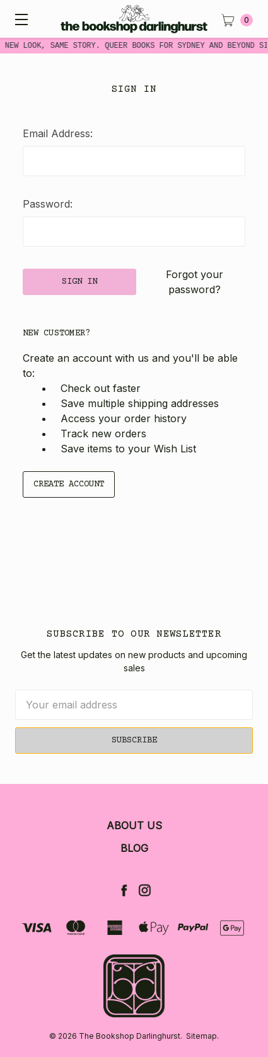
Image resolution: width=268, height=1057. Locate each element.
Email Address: (58, 133)
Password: (48, 204)
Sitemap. (202, 1036)
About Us (134, 825)
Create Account (68, 484)
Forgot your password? (194, 282)
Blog (134, 848)
